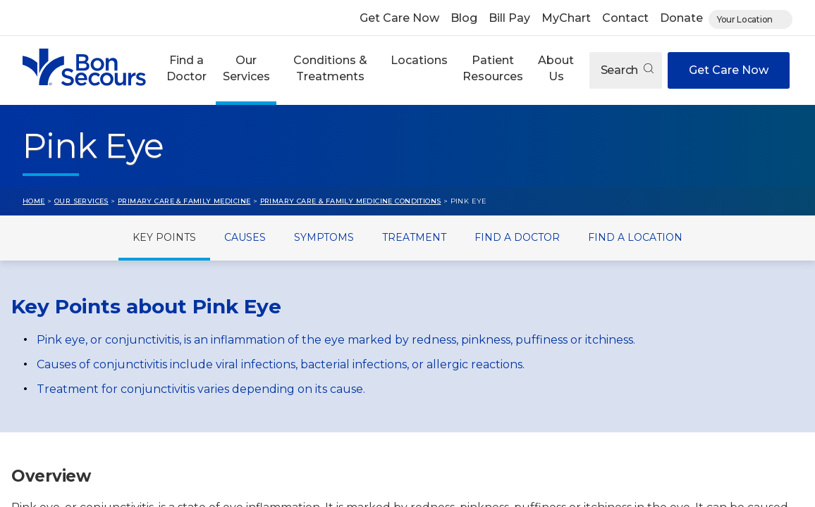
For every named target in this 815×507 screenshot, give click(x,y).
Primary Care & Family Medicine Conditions (350, 201)
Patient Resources (492, 68)
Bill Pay (509, 18)
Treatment (414, 237)
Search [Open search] (627, 70)
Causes (245, 237)
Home (34, 201)
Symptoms (324, 237)
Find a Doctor (186, 68)
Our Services (246, 68)
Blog (464, 18)
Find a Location (635, 237)
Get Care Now (399, 18)
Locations (419, 60)
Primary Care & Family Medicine (184, 201)
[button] (186, 70)
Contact (625, 18)
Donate (681, 18)
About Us (556, 68)
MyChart (566, 18)
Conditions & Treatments (330, 68)
